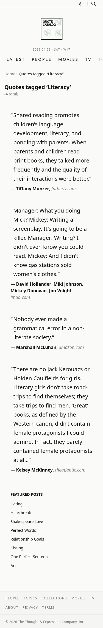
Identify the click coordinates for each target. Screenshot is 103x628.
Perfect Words (23, 530)
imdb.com (20, 297)
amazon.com (71, 347)
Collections (54, 598)
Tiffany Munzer (32, 189)
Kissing (16, 547)
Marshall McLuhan (36, 347)
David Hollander (33, 284)
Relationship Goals (27, 539)
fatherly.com (63, 189)
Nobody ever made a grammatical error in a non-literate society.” (48, 328)
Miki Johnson (68, 284)
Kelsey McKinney (34, 470)
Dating (16, 503)
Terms (48, 607)
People (42, 59)
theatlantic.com (70, 470)
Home (9, 73)
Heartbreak (20, 512)
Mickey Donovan (28, 291)
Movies (68, 59)
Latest (16, 59)
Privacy (30, 607)
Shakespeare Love (26, 521)
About (11, 607)
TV (88, 59)
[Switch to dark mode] (80, 4)
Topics (30, 598)
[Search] (93, 4)
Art (13, 565)
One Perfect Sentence (29, 556)
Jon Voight (60, 291)
